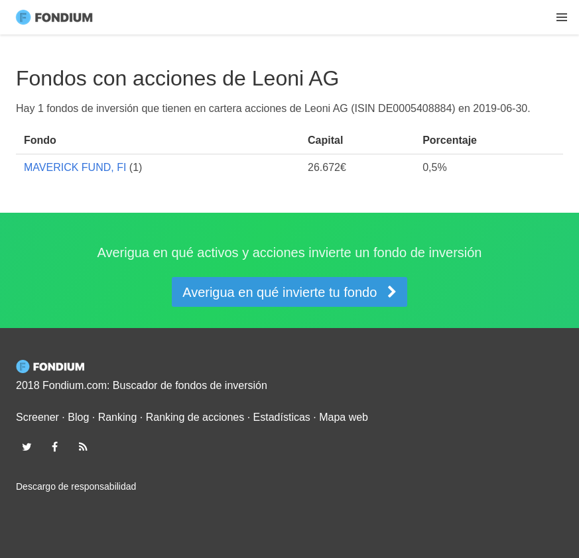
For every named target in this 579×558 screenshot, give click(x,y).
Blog (78, 417)
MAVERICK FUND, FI (75, 167)
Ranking (117, 417)
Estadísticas (281, 417)
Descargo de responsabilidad (76, 486)
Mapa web (343, 417)
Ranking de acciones (195, 417)
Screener (37, 417)
